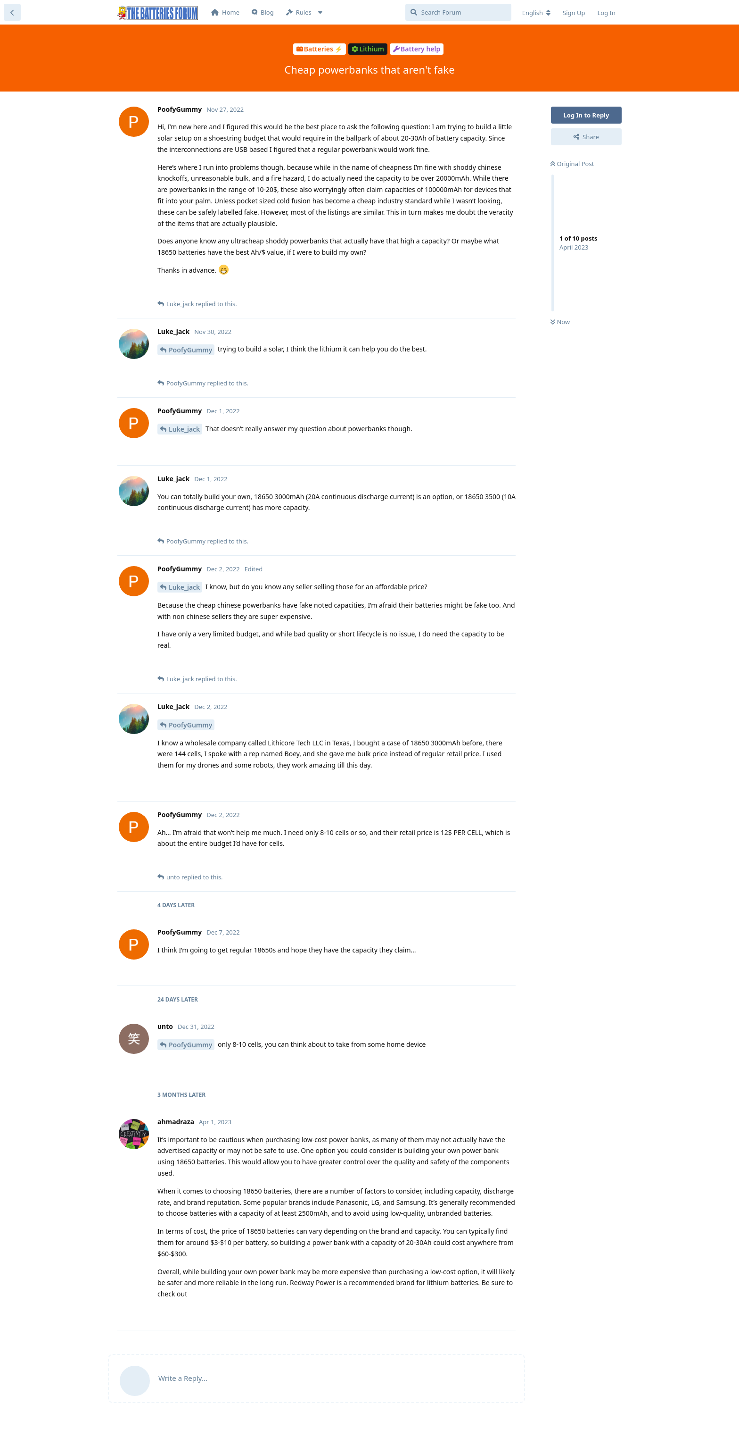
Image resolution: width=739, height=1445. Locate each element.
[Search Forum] (458, 12)
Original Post (572, 163)
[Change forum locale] (536, 12)
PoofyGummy (190, 349)
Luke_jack (184, 429)
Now (560, 321)
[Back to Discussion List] (12, 12)
